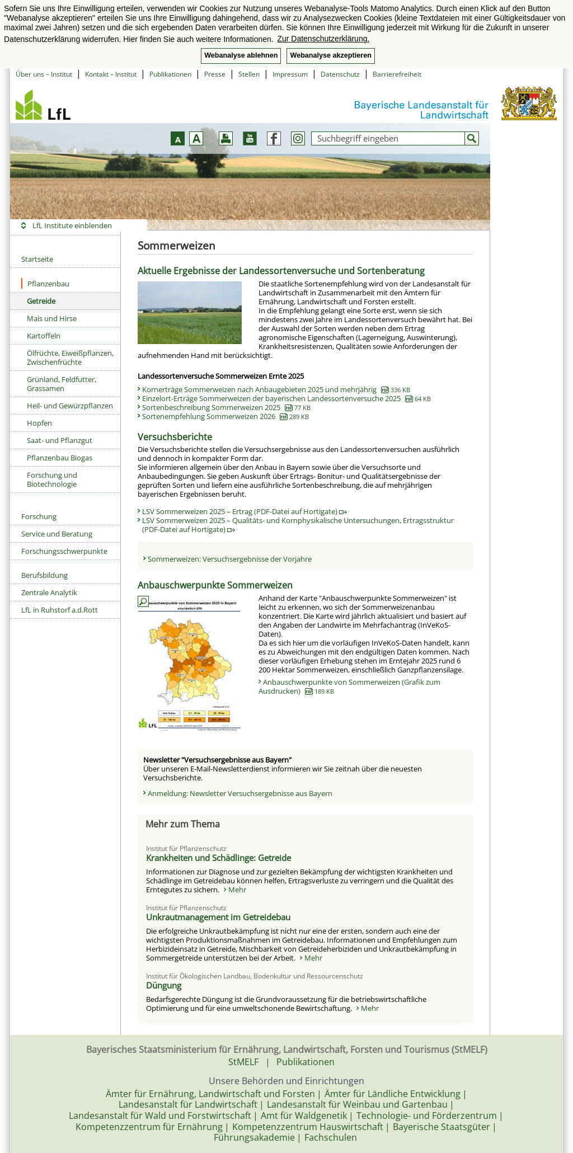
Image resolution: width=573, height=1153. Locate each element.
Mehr (237, 889)
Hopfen (39, 423)
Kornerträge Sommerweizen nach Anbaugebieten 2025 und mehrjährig (276, 389)
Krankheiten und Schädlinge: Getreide (218, 857)
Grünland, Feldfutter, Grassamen (61, 383)
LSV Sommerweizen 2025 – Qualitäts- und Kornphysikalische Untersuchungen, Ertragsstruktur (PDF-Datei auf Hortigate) (298, 524)
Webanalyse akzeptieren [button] (330, 55)
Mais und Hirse (52, 318)
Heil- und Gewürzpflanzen (70, 406)
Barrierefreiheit (397, 74)
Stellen (249, 74)
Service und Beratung (56, 534)
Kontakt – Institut (111, 74)
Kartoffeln (43, 336)
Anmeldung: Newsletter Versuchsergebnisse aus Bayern (240, 793)
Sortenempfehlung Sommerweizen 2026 (225, 416)
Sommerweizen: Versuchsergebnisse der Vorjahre (230, 559)
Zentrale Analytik (49, 592)
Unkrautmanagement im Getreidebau (218, 917)
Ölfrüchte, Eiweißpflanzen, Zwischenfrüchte (70, 357)
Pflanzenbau (45, 283)
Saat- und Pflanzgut (59, 440)
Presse (215, 74)
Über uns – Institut (44, 74)
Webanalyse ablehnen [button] (241, 55)
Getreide (41, 301)
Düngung (163, 985)
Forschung (39, 516)
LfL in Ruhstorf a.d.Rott (59, 610)
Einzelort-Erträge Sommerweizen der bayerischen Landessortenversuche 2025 (286, 398)
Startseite (37, 259)
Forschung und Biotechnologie (52, 479)
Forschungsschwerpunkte (64, 551)
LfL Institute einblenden (72, 225)
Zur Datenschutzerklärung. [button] (323, 38)
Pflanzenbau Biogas (59, 458)
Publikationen (170, 74)
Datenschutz (340, 74)
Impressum (290, 74)
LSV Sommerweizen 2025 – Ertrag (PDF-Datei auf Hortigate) (244, 511)
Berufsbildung (44, 575)
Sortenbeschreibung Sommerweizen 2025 (226, 407)
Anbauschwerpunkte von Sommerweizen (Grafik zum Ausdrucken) (349, 686)
